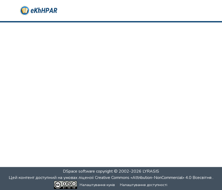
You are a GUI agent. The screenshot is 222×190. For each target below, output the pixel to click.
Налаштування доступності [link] (143, 184)
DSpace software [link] (79, 171)
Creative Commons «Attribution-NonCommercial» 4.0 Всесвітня (154, 178)
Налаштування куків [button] (97, 184)
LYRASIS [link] (151, 171)
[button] (38, 10)
